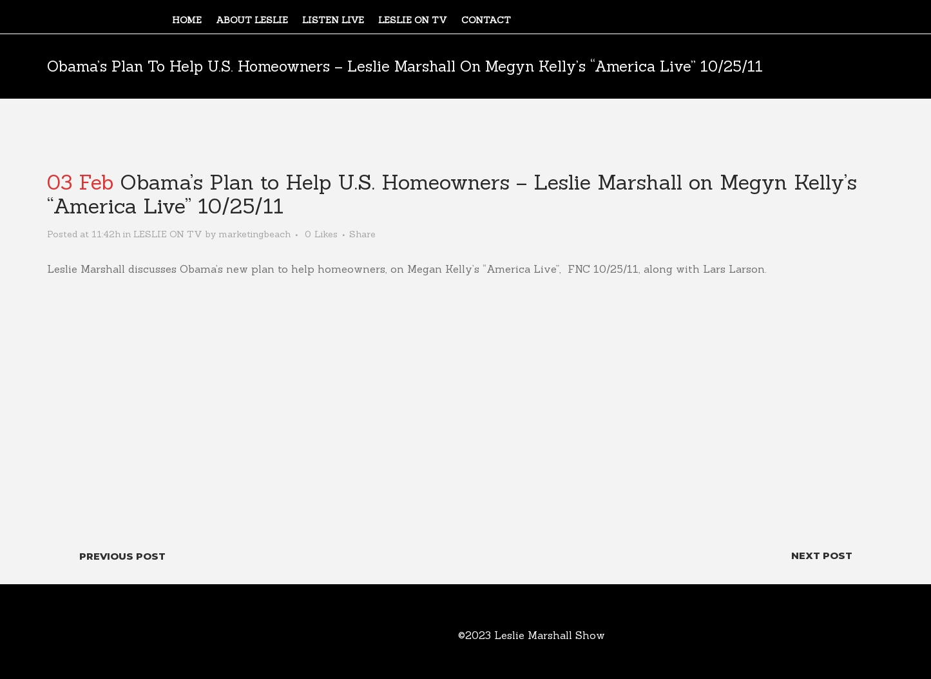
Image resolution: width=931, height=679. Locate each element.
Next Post (821, 555)
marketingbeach (254, 234)
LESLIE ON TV (167, 234)
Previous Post (122, 556)
